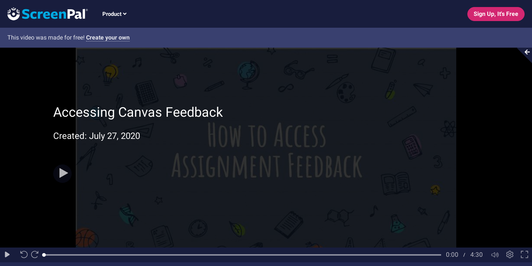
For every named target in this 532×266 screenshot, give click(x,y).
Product (114, 14)
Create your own (108, 37)
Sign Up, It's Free (496, 13)
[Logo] (44, 13)
